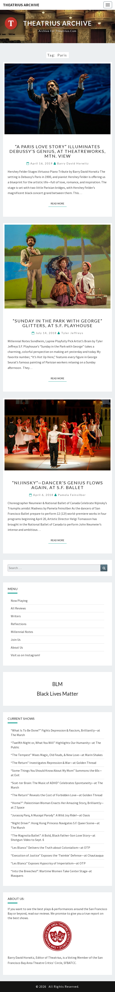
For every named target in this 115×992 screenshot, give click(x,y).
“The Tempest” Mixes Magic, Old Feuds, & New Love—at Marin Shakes (57, 755)
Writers (16, 616)
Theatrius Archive (21, 4)
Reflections (18, 624)
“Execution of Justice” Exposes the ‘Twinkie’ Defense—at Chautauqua (57, 855)
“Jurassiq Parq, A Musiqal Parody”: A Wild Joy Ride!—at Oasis (50, 815)
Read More (59, 203)
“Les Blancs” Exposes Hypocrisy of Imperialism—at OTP (48, 863)
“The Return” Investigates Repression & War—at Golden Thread (53, 763)
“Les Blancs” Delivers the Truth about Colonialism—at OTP (50, 848)
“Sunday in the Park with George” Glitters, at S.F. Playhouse (57, 323)
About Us (17, 647)
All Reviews (18, 608)
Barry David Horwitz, (21, 957)
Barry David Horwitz (73, 163)
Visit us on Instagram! (25, 655)
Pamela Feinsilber (72, 494)
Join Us (16, 640)
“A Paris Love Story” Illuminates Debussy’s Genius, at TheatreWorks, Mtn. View (57, 151)
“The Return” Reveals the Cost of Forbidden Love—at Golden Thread (56, 795)
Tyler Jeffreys (72, 333)
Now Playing (19, 601)
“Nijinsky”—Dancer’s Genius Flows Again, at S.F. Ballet (57, 485)
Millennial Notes (22, 632)
